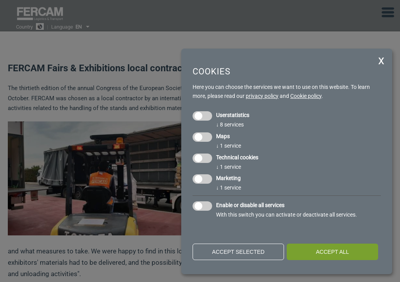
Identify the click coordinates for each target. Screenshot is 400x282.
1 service (228, 146)
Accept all (332, 252)
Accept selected (238, 252)
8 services (230, 124)
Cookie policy (305, 96)
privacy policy (262, 96)
